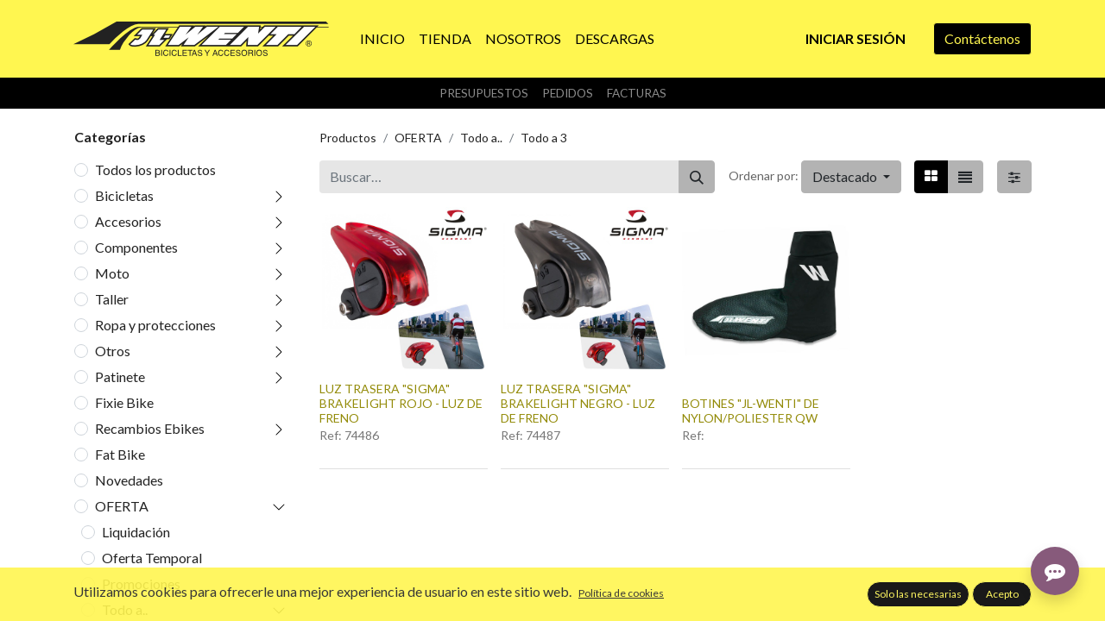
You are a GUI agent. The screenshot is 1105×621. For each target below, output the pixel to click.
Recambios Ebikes (150, 428)
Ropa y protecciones (155, 325)
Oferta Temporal (152, 557)
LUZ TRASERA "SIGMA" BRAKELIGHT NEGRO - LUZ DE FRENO (578, 403)
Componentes (136, 247)
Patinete (120, 376)
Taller (112, 299)
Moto (112, 273)
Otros (112, 350)
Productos (347, 137)
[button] (851, 176)
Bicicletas (124, 195)
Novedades (129, 480)
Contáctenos (982, 38)
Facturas (636, 93)
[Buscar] (697, 176)
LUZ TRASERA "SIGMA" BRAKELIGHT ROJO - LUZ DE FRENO (401, 403)
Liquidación (136, 532)
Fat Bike (120, 454)
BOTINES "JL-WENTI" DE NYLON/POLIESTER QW (750, 410)
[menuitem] (382, 39)
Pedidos (567, 93)
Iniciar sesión (855, 38)
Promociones (141, 583)
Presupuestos (483, 93)
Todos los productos (155, 169)
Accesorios (128, 221)
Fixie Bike (124, 402)
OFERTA (121, 506)
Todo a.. (125, 609)
